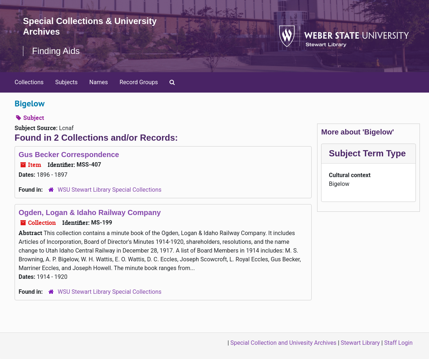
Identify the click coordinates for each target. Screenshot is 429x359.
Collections (29, 82)
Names (98, 82)
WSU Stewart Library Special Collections (109, 189)
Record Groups (139, 82)
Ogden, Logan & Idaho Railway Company (90, 212)
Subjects (66, 82)
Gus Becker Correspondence (69, 155)
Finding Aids (56, 51)
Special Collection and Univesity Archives (283, 342)
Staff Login (398, 342)
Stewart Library (360, 342)
